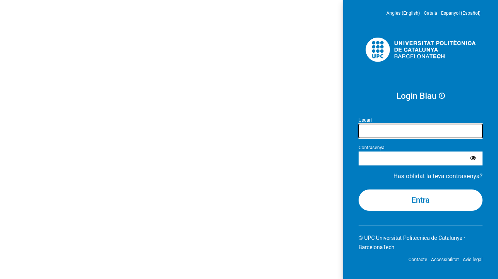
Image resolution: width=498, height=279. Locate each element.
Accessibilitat (445, 259)
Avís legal (473, 259)
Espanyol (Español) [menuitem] (461, 13)
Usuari (365, 120)
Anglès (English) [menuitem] (403, 13)
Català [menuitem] (430, 13)
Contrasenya (372, 147)
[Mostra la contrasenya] (473, 158)
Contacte (418, 259)
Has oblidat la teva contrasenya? (438, 176)
